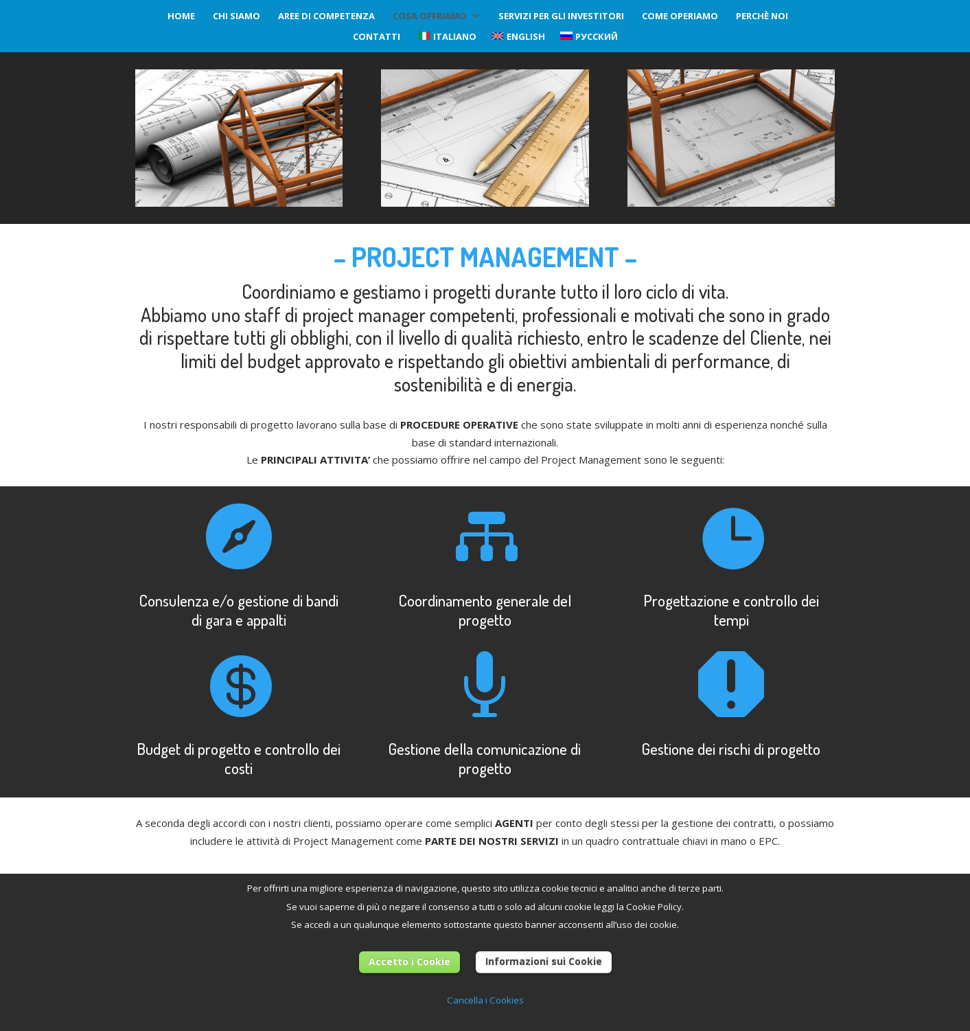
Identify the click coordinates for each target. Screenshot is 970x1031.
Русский (589, 37)
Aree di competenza (326, 16)
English (518, 37)
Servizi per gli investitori (561, 16)
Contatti (376, 37)
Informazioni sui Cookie (543, 961)
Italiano (447, 37)
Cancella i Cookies (485, 1000)
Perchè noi (762, 16)
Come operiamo (680, 16)
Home (181, 16)
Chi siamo (236, 16)
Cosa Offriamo (430, 16)
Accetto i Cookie (409, 961)
